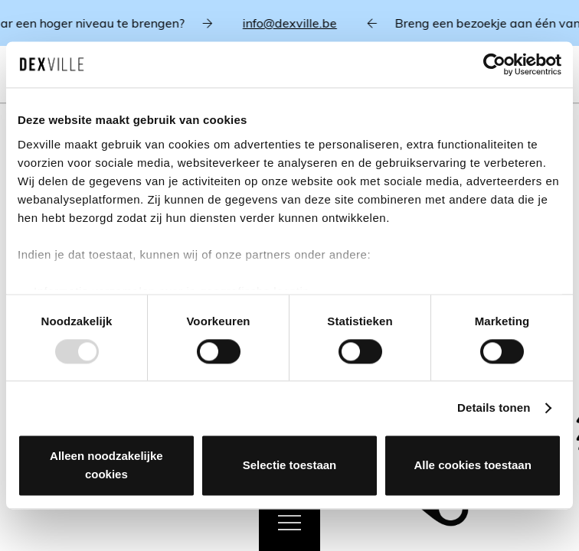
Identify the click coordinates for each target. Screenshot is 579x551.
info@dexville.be (296, 23)
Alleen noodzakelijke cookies (106, 465)
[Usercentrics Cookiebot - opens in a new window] (494, 64)
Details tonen (493, 407)
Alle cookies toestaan (472, 465)
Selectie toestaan (290, 465)
